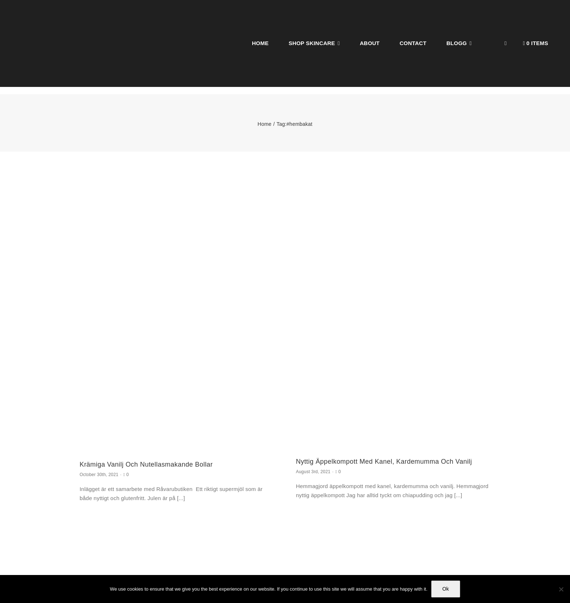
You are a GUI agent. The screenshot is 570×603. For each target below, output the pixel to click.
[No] (561, 589)
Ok (445, 589)
